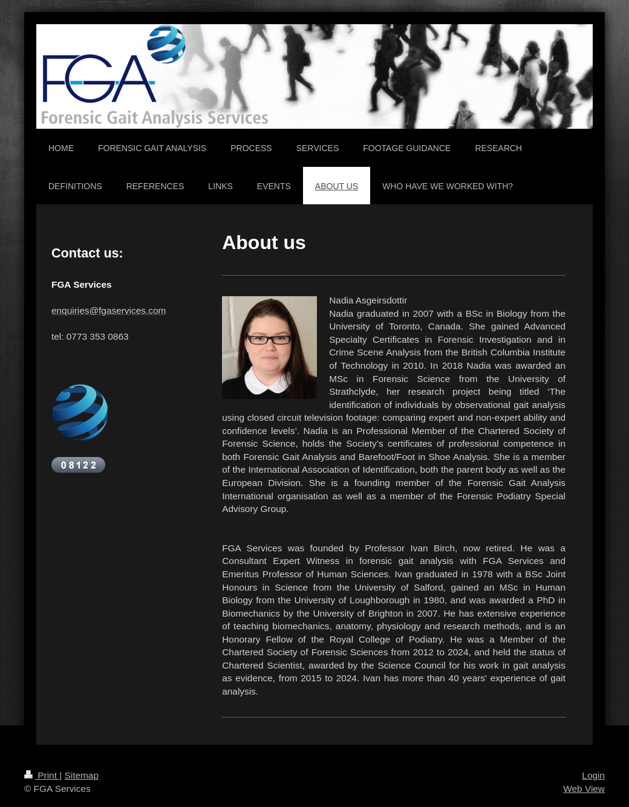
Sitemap (81, 775)
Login (593, 775)
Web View (584, 788)
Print (41, 775)
